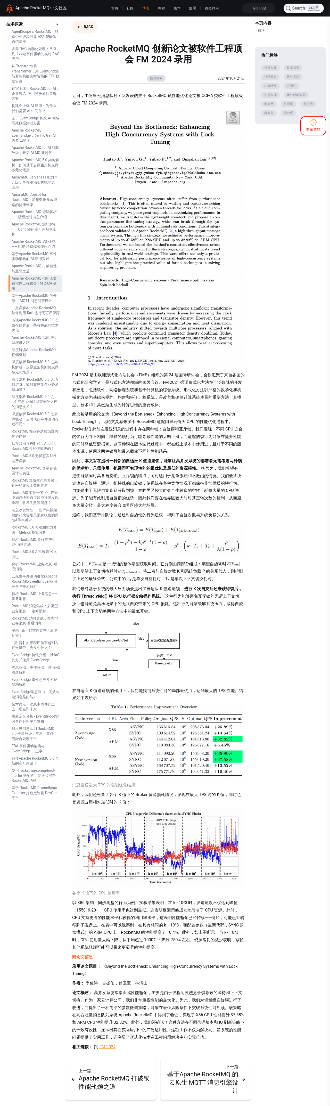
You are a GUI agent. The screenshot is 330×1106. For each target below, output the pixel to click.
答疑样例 (212, 8)
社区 (130, 8)
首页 (114, 8)
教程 (161, 8)
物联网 (269, 104)
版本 (177, 8)
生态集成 (270, 95)
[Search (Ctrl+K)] (304, 8)
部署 (192, 8)
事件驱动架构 (296, 95)
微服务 (269, 113)
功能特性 (270, 86)
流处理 (288, 113)
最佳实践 (293, 77)
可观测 (288, 104)
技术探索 (156, 78)
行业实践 (270, 68)
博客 (146, 8)
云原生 (291, 86)
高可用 (308, 104)
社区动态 (270, 77)
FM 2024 (107, 1046)
